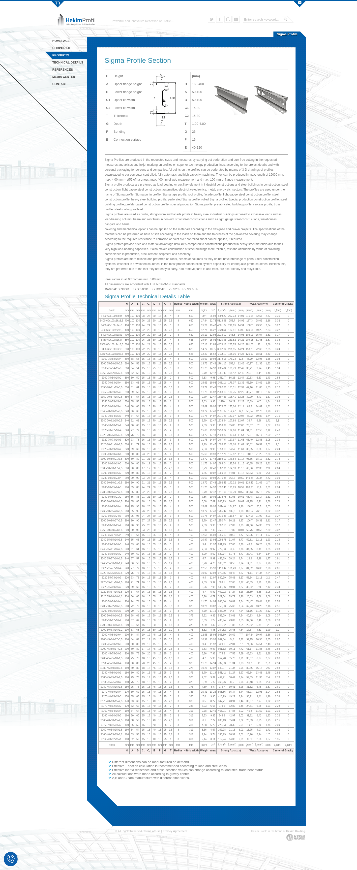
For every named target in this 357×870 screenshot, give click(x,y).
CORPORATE (61, 48)
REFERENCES (62, 69)
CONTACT (59, 84)
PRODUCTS (60, 55)
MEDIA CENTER (63, 77)
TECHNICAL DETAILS (67, 62)
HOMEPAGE (61, 41)
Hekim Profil (57, 3)
